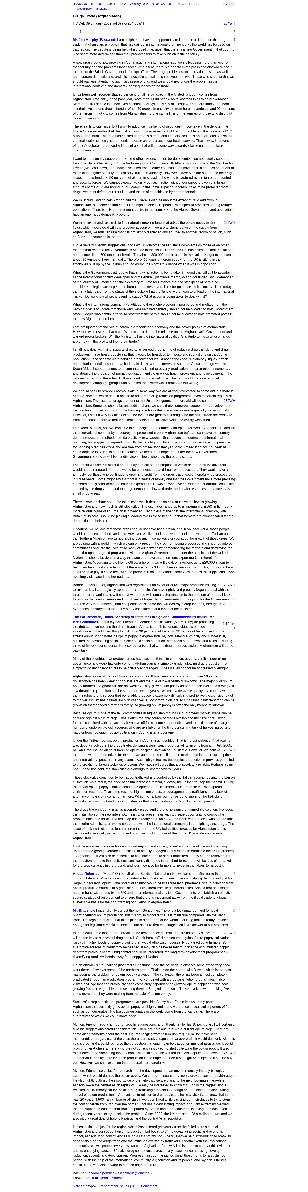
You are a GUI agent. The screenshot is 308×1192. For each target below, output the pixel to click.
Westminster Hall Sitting (92, 8)
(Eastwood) (107, 40)
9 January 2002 (162, 4)
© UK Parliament (144, 1186)
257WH (229, 585)
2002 (123, 4)
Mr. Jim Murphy (85, 40)
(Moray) (108, 873)
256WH (229, 401)
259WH (229, 933)
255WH (229, 222)
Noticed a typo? (85, 1186)
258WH (229, 750)
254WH (229, 23)
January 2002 (139, 4)
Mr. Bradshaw (84, 910)
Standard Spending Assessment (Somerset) (118, 1173)
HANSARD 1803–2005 (87, 4)
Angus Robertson (87, 873)
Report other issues (114, 1186)
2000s (111, 4)
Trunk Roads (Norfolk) (107, 1178)
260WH (229, 1053)
